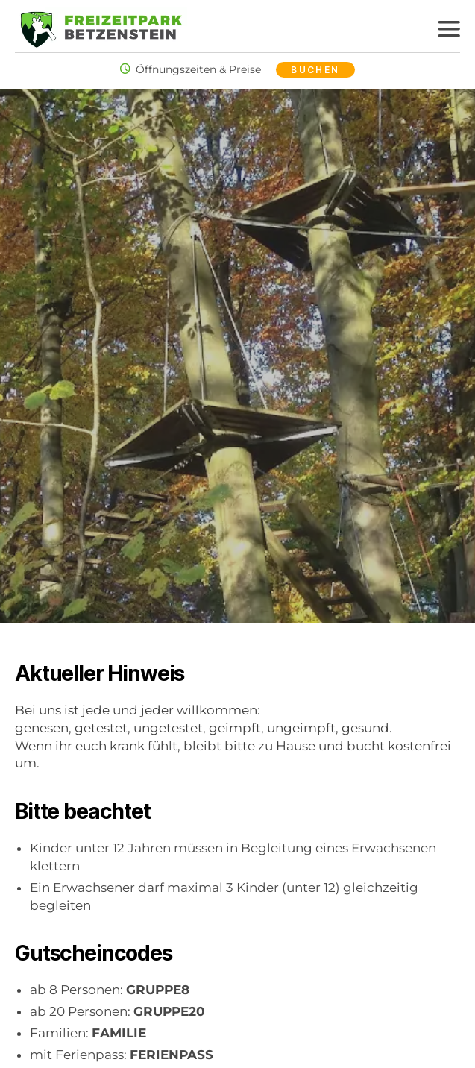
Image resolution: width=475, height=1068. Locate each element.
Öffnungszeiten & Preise (190, 69)
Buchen (315, 69)
